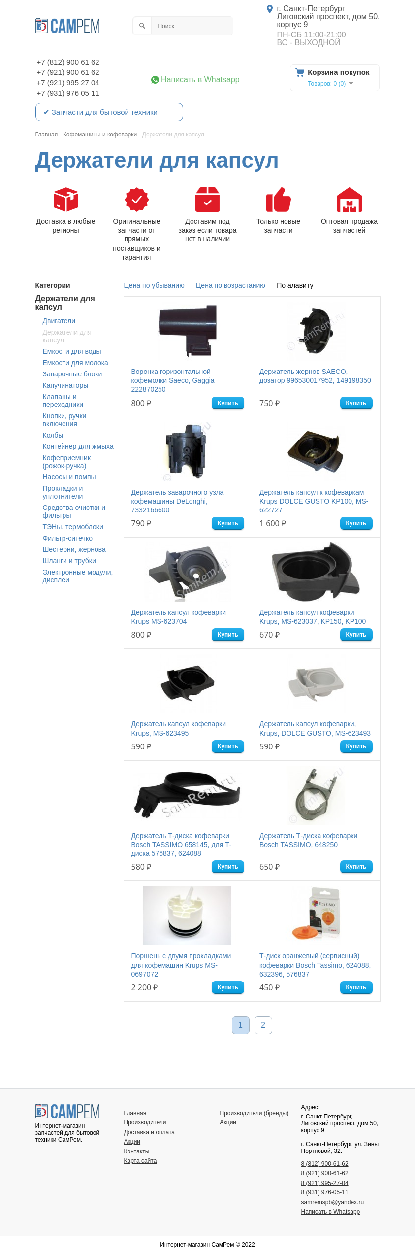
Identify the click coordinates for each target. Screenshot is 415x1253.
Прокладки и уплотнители (63, 492)
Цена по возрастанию (230, 285)
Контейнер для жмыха (78, 446)
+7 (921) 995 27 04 (68, 82)
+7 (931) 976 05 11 (68, 93)
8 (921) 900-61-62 (325, 1173)
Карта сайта (140, 1160)
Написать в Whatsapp (200, 80)
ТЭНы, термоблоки (73, 527)
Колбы (53, 435)
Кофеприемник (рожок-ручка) (67, 462)
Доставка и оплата (149, 1132)
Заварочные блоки (72, 374)
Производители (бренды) (254, 1113)
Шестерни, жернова (74, 549)
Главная (135, 1113)
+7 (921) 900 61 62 (68, 72)
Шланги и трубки (69, 561)
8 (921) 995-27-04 (325, 1183)
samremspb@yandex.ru (332, 1202)
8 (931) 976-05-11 (325, 1192)
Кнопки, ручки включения (65, 420)
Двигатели (59, 321)
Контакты (137, 1151)
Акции (132, 1141)
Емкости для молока (75, 363)
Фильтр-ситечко (68, 538)
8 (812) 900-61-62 (325, 1163)
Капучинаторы (66, 385)
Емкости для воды (72, 351)
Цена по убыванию (154, 285)
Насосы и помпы (69, 477)
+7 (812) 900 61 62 (68, 62)
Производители (145, 1122)
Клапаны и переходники (63, 400)
